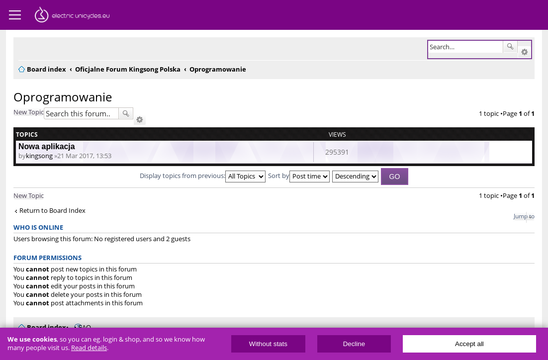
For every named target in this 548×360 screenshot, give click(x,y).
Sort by (299, 175)
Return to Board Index (52, 210)
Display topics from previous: (203, 175)
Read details (89, 348)
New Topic (28, 111)
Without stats (268, 344)
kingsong (39, 155)
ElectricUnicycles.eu (72, 15)
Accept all (469, 344)
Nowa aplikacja (46, 146)
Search (510, 47)
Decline (354, 344)
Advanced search (524, 52)
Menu (15, 15)
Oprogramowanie (62, 97)
